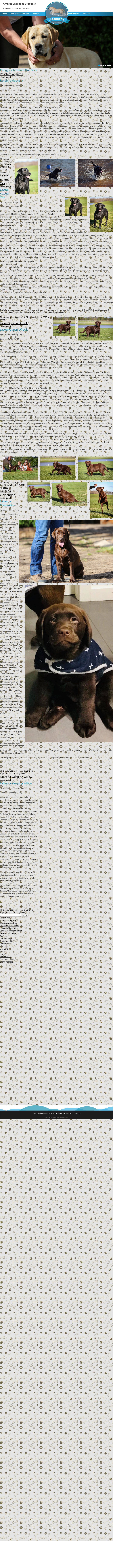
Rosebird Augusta (11, 74)
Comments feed (7, 959)
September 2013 (7, 941)
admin (2, 172)
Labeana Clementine (7, 493)
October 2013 (6, 938)
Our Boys (4, 946)
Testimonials (73, 13)
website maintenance (52, 1117)
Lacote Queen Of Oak (14, 323)
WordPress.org (6, 962)
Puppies (36, 13)
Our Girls (4, 164)
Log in (3, 954)
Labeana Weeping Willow (16, 777)
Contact (86, 13)
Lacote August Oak (4, 179)
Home (4, 13)
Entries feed (5, 956)
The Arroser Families (20, 13)
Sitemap (77, 1113)
